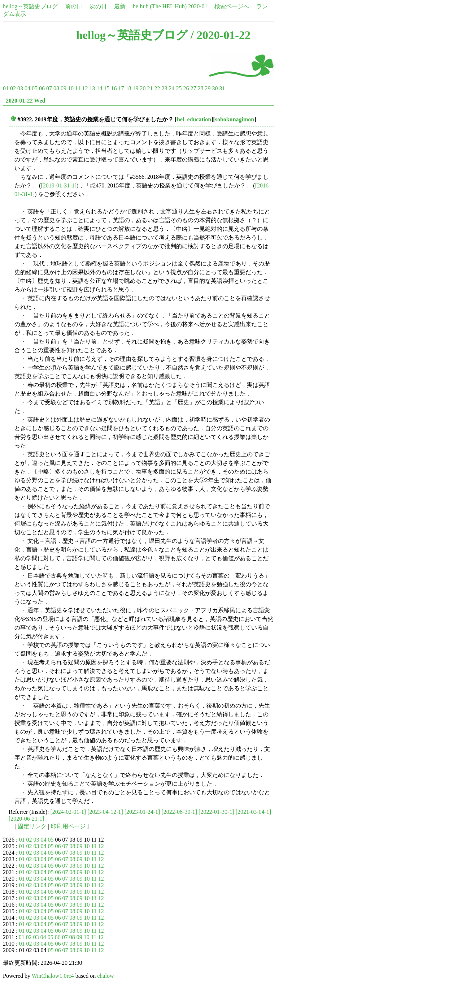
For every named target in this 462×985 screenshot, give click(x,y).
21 (150, 88)
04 (27, 88)
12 (85, 88)
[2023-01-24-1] (142, 812)
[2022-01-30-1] (216, 812)
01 (6, 88)
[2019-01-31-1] (59, 185)
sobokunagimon (234, 119)
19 (135, 88)
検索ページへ (231, 6)
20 (142, 88)
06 (42, 88)
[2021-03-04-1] (253, 812)
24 (171, 88)
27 (193, 88)
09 (63, 88)
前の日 (73, 6)
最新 (120, 6)
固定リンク (32, 826)
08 (56, 88)
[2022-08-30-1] (179, 812)
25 (179, 88)
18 (128, 88)
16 (114, 88)
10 (71, 88)
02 (13, 88)
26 (186, 88)
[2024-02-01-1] (68, 812)
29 (207, 88)
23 (164, 88)
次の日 (98, 6)
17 (121, 88)
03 (20, 88)
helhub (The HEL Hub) (160, 6)
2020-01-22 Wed (25, 101)
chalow (105, 976)
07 (49, 88)
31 (222, 88)
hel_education (194, 119)
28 (200, 88)
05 (35, 88)
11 (77, 88)
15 (106, 88)
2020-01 (197, 6)
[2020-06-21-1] (26, 819)
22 (157, 88)
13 (92, 88)
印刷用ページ (68, 826)
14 (99, 88)
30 (215, 88)
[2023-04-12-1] (105, 812)
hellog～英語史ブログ (30, 6)
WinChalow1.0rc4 (53, 976)
